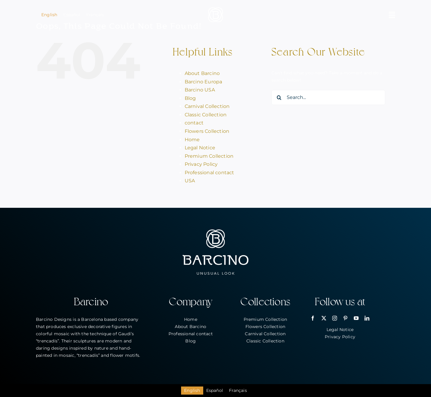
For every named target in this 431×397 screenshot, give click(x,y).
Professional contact (209, 172)
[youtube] (356, 318)
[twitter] (323, 318)
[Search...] (328, 97)
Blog (190, 98)
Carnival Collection (207, 106)
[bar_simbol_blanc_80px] (215, 9)
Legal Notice (200, 148)
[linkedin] (367, 318)
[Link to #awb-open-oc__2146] (392, 14)
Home (192, 139)
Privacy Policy (201, 164)
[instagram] (334, 318)
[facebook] (312, 318)
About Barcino (202, 73)
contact (194, 123)
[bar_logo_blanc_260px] (215, 231)
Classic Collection (206, 115)
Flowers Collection (207, 131)
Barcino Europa (203, 82)
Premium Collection (209, 156)
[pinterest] (345, 318)
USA (190, 181)
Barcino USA (200, 90)
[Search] (278, 97)
